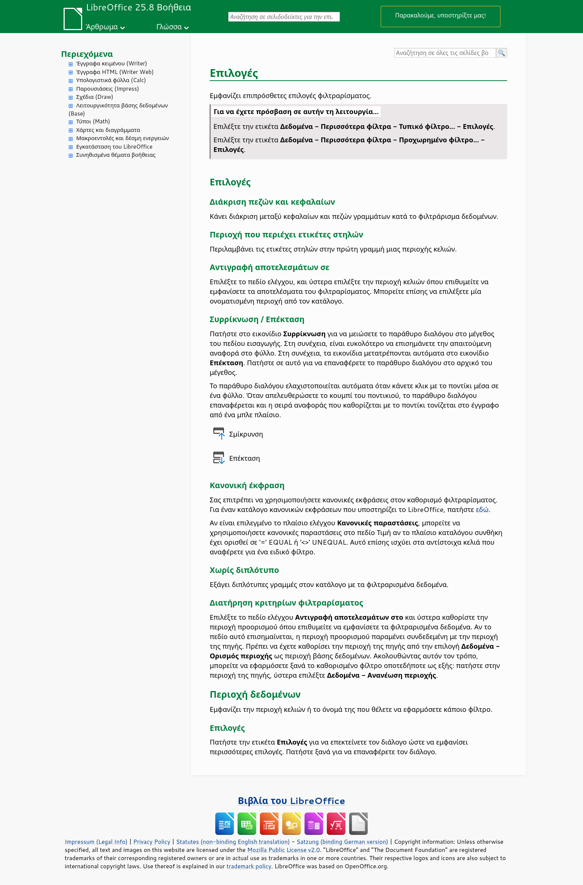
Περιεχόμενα (87, 53)
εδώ (482, 509)
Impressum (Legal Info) (96, 841)
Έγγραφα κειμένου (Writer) (111, 63)
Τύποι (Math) (93, 121)
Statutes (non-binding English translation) (233, 841)
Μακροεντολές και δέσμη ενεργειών (122, 138)
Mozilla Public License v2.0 (283, 850)
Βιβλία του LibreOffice (291, 800)
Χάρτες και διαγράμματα (108, 130)
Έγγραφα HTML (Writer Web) (115, 72)
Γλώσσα (168, 27)
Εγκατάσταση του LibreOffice (114, 146)
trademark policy (248, 866)
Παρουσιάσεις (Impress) (107, 89)
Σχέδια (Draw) (94, 97)
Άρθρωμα (102, 27)
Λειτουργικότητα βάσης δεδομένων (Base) (118, 109)
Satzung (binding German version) (343, 841)
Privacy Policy (151, 841)
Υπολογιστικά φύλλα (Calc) (111, 80)
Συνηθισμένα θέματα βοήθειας (115, 155)
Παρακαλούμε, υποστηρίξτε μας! (440, 15)
